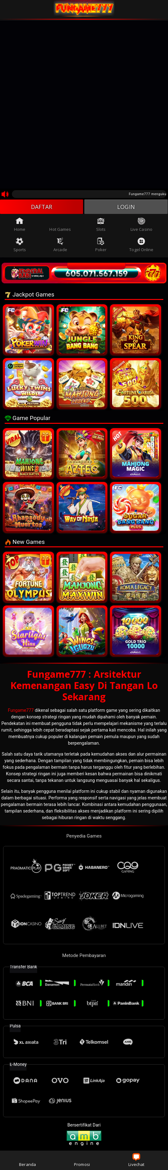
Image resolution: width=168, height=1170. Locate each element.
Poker (101, 244)
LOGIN (126, 206)
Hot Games (60, 224)
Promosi (82, 1160)
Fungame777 (21, 710)
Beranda (27, 1160)
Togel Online (141, 244)
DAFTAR (41, 206)
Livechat (136, 1160)
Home (19, 224)
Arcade (60, 244)
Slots (101, 224)
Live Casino (141, 224)
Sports (19, 244)
